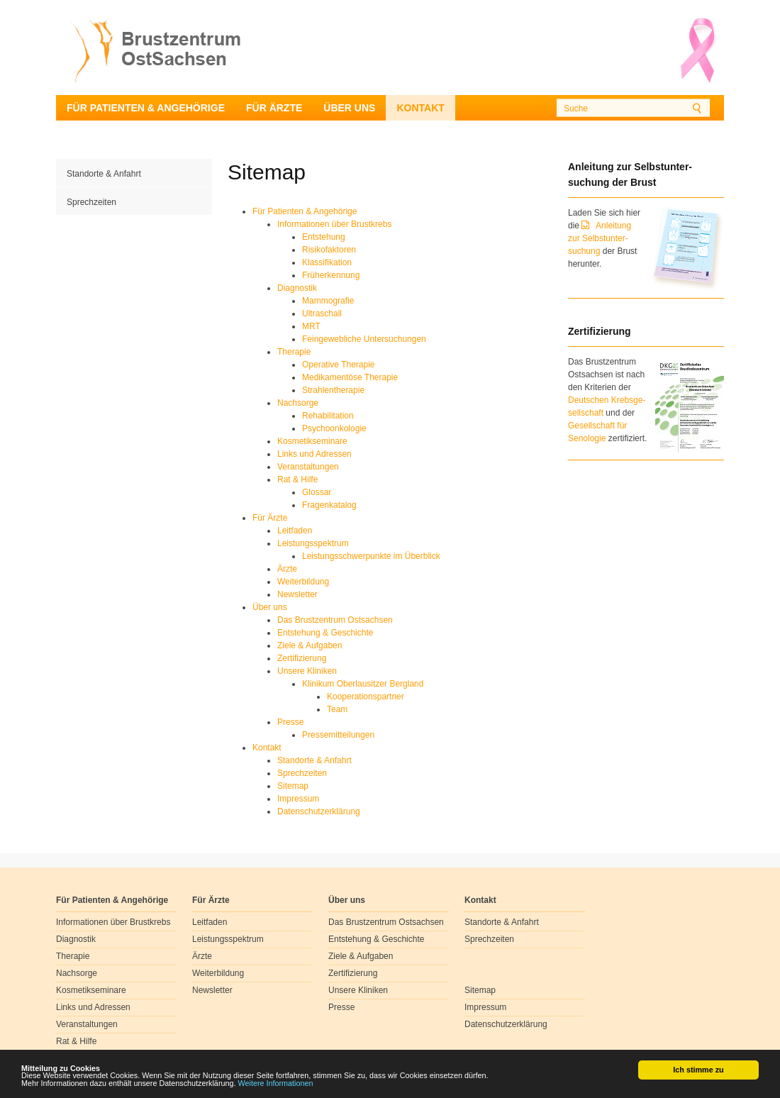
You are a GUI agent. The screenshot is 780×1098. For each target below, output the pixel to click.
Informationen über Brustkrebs (334, 224)
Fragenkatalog (329, 505)
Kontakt (420, 107)
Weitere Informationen (275, 1084)
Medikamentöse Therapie (350, 377)
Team (337, 709)
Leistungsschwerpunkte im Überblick (371, 556)
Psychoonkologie (334, 428)
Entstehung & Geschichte (325, 633)
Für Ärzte (274, 107)
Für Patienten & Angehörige (146, 107)
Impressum (298, 799)
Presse (290, 722)
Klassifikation (327, 262)
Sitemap (292, 786)
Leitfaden (294, 531)
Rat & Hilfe (297, 479)
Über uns (349, 107)
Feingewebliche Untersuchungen (364, 339)
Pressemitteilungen (338, 735)
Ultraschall (322, 313)
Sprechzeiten (91, 202)
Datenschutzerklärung (318, 811)
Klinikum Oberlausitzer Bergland (362, 684)
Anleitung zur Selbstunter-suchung (599, 238)
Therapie (294, 352)
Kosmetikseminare (312, 441)
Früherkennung (331, 275)
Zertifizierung (301, 658)
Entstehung (323, 237)
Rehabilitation (328, 416)
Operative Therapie (338, 365)
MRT (311, 326)
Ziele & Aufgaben (309, 645)
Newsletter (297, 594)
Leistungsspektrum (313, 543)
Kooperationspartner (365, 697)
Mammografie (328, 301)
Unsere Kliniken (307, 671)
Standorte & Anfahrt (104, 174)
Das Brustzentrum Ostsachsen (335, 620)
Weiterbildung (303, 582)
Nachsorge (297, 403)
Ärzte (287, 569)
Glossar (316, 492)
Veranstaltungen (308, 467)
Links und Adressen (314, 454)
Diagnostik (297, 288)
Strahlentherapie (333, 390)
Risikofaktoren (329, 250)
